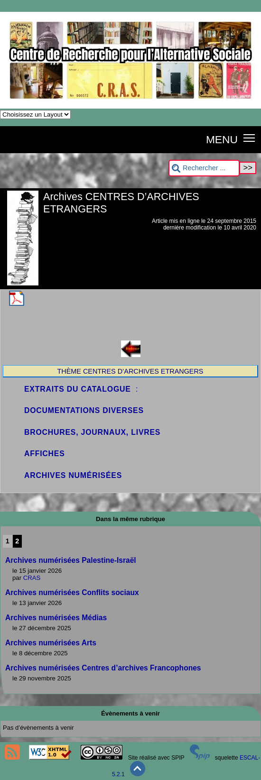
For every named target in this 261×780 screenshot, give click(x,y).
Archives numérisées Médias (56, 618)
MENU (222, 139)
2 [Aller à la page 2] (17, 541)
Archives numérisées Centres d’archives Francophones (103, 668)
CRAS (32, 577)
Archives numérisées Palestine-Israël (70, 560)
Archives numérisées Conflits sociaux (72, 592)
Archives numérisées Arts (50, 643)
